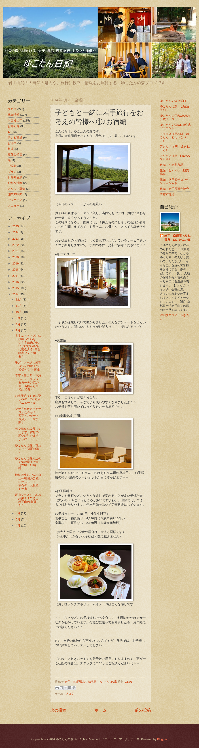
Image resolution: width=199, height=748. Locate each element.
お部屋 (12, 143)
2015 (15, 288)
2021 (15, 251)
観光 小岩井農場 (171, 164)
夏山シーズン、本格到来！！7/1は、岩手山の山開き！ (28, 500)
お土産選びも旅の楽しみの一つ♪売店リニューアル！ (28, 399)
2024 (15, 232)
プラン (12, 171)
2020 (15, 257)
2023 (15, 238)
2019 (15, 263)
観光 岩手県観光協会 (174, 188)
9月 (18, 318)
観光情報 (13, 114)
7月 (18, 330)
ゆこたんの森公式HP (173, 100)
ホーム (101, 710)
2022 (15, 245)
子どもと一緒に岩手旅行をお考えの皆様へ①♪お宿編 (28, 366)
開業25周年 (15, 194)
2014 (15, 294)
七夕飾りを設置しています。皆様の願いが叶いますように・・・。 (28, 434)
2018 (15, 269)
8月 (18, 324)
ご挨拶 (12, 166)
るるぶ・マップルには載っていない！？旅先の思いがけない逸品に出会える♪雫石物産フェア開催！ (28, 346)
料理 (11, 149)
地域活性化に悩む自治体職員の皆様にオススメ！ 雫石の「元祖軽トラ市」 (28, 481)
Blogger (162, 739)
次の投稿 (58, 710)
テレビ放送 (15, 137)
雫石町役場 (167, 194)
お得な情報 (15, 183)
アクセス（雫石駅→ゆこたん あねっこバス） (174, 137)
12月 (19, 299)
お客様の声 (15, 120)
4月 (18, 525)
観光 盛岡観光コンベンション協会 (174, 181)
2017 (15, 275)
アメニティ (15, 200)
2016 (15, 282)
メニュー (13, 205)
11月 (19, 305)
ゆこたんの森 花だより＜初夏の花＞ (28, 449)
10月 (19, 311)
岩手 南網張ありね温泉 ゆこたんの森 (177, 237)
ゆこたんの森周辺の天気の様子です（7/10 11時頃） (28, 463)
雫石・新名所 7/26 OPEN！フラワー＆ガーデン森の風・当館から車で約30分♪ (29, 382)
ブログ (69, 693)
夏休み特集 (15, 154)
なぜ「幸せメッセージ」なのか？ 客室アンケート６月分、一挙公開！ (28, 415)
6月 (18, 513)
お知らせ (13, 126)
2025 (15, 226)
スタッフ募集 (16, 188)
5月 (18, 519)
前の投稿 (143, 710)
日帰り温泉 (15, 177)
